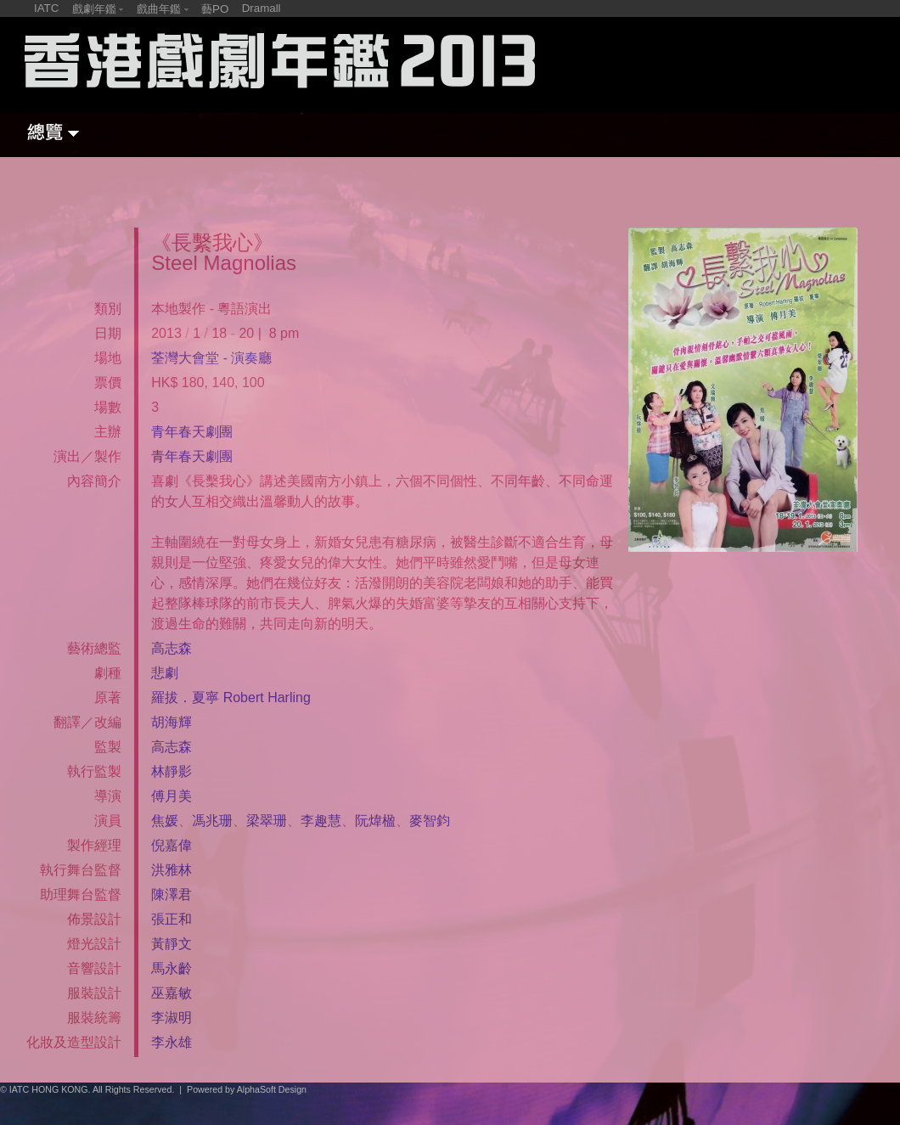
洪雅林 (171, 870)
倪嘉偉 (171, 845)
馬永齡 (171, 968)
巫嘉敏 (171, 993)
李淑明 (171, 1017)
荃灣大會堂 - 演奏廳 (211, 358)
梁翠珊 (266, 820)
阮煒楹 (375, 820)
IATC (46, 8)
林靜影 (171, 771)
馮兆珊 (212, 820)
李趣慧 (321, 820)
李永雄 (171, 1042)
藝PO (214, 9)
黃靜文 (171, 944)
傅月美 (171, 796)
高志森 (171, 648)
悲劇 (164, 673)
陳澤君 (171, 894)
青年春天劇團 (192, 432)
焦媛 (164, 820)
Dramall (261, 8)
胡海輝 (171, 722)
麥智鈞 (429, 820)
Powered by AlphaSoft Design (247, 1089)
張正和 (171, 919)
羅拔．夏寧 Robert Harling (231, 697)
